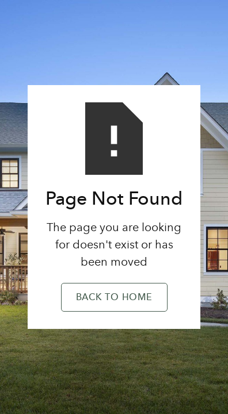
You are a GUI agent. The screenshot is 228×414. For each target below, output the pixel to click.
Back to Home (114, 297)
